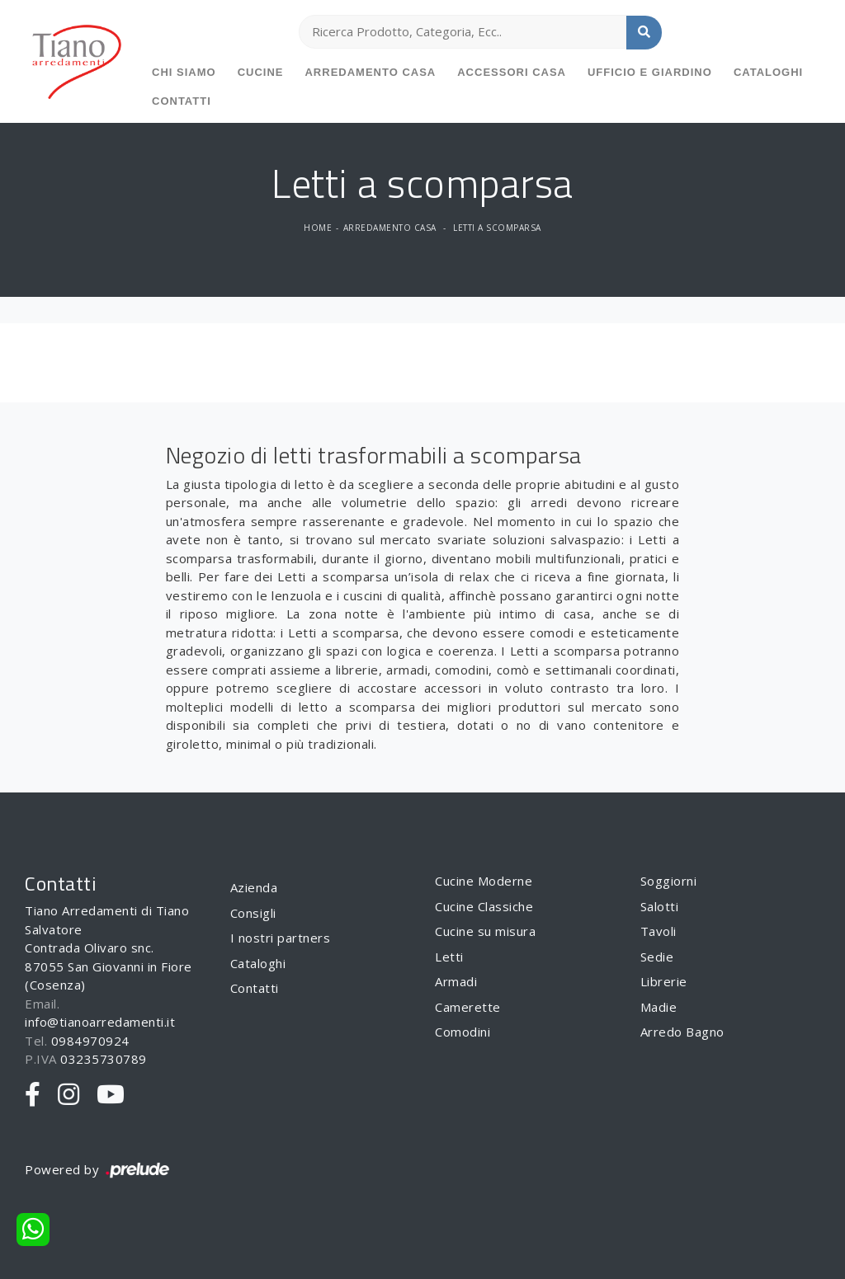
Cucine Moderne (483, 880)
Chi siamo (184, 72)
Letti (449, 956)
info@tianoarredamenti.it (100, 1021)
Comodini (462, 1031)
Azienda (254, 887)
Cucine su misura (485, 931)
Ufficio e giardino (650, 72)
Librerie (663, 981)
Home (318, 227)
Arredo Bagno (682, 1031)
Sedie (657, 956)
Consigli (253, 913)
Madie (658, 1007)
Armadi (456, 981)
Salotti (659, 906)
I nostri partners (280, 937)
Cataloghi (768, 72)
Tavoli (658, 931)
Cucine (261, 72)
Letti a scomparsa (497, 227)
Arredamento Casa (370, 72)
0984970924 (90, 1040)
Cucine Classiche (484, 906)
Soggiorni (668, 880)
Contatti (181, 101)
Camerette (468, 1007)
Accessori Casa (511, 72)
